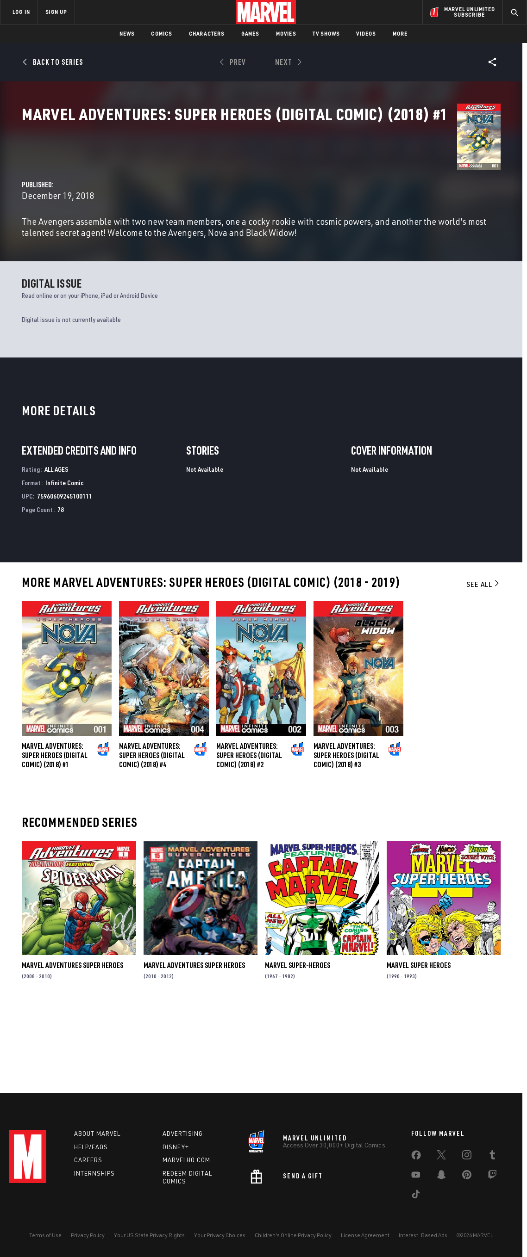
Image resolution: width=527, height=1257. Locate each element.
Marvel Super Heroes (419, 1044)
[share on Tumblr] (492, 1156)
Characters (207, 33)
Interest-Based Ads (423, 1235)
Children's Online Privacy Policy (293, 1235)
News (127, 33)
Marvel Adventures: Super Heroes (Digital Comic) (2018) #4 (152, 834)
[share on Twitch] (492, 1176)
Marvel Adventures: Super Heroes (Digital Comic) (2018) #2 (249, 834)
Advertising (183, 1133)
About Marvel (97, 1133)
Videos (366, 33)
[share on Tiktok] (415, 1196)
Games (250, 33)
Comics (161, 33)
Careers (88, 1160)
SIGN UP (56, 11)
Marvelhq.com (186, 1160)
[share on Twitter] (441, 1156)
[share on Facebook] (416, 1157)
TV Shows (326, 33)
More (400, 33)
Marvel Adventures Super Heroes (72, 1044)
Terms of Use (45, 1235)
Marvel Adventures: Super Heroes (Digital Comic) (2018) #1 (55, 834)
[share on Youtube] (415, 1176)
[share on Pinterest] (466, 1176)
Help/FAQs (91, 1147)
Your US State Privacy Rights (149, 1235)
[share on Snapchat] (441, 1176)
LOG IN (21, 11)
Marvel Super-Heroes (297, 1044)
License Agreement (365, 1235)
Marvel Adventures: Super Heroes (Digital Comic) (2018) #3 (346, 834)
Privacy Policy (88, 1235)
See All (483, 663)
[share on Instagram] (466, 1156)
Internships (94, 1173)
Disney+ (176, 1147)
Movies (286, 33)
